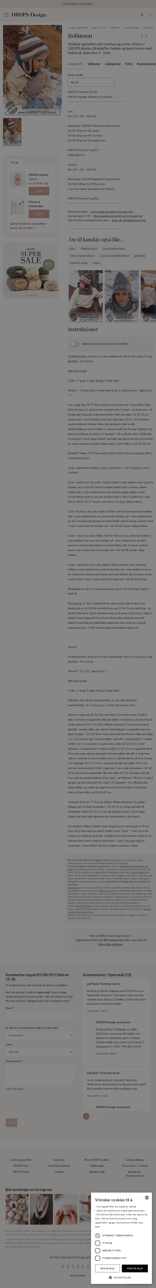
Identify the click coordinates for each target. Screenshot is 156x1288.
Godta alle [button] (135, 1268)
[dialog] (121, 1238)
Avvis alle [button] (107, 1268)
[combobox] (147, 1198)
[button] (121, 1277)
